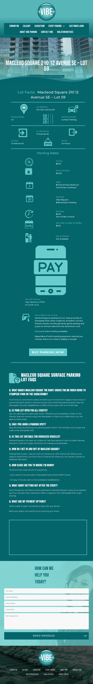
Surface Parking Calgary (55, 76)
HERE (36, 305)
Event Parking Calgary (37, 76)
